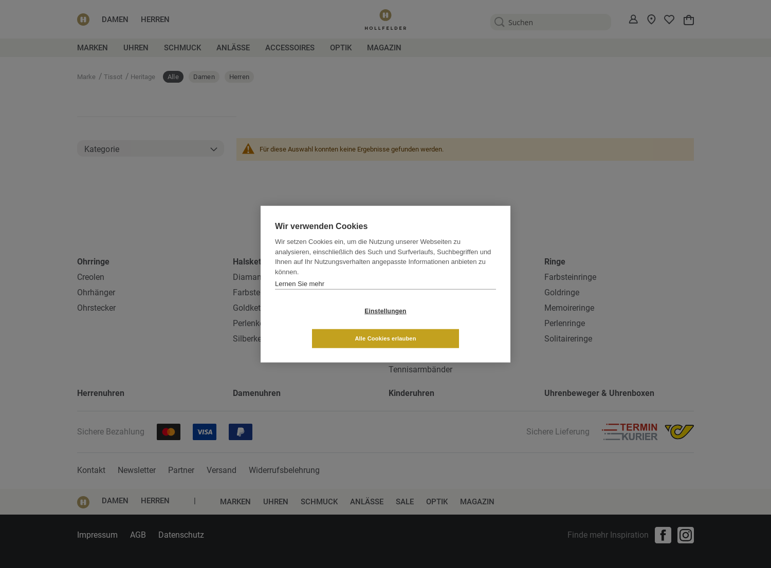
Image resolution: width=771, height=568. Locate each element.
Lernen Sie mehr (299, 297)
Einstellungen (324, 324)
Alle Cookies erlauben (446, 324)
